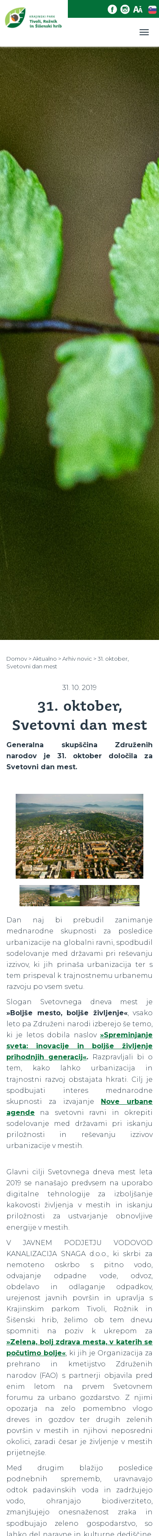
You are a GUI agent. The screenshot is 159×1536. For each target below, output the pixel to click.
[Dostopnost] (139, 10)
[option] (79, 839)
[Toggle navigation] (144, 32)
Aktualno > (47, 658)
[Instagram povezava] (126, 10)
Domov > (18, 658)
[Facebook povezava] (114, 10)
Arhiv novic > (79, 658)
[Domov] (34, 23)
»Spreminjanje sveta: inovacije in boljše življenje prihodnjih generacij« (79, 1046)
